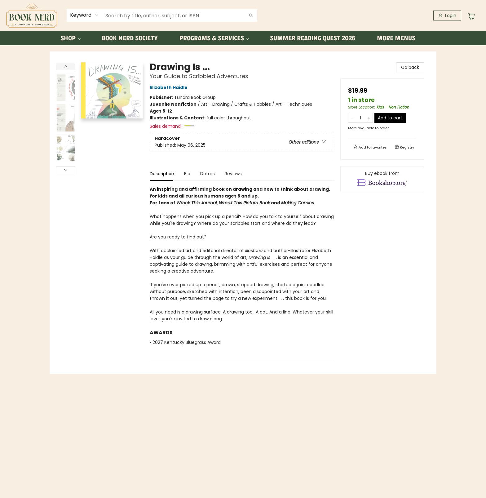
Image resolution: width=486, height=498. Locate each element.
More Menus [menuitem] (396, 38)
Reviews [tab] (233, 174)
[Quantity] (360, 118)
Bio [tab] (187, 174)
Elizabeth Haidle (169, 87)
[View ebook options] (382, 179)
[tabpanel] (242, 273)
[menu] (243, 38)
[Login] (447, 15)
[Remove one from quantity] (352, 117)
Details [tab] (207, 174)
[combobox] (84, 15)
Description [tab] (162, 174)
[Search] (251, 15)
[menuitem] (70, 38)
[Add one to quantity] (369, 117)
